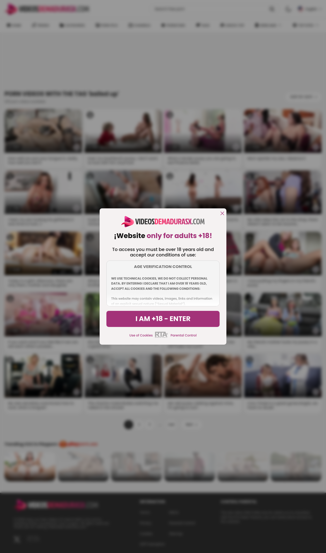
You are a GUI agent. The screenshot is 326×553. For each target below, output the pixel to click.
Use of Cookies (141, 335)
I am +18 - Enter (162, 319)
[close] (222, 214)
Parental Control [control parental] (183, 335)
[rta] (161, 337)
